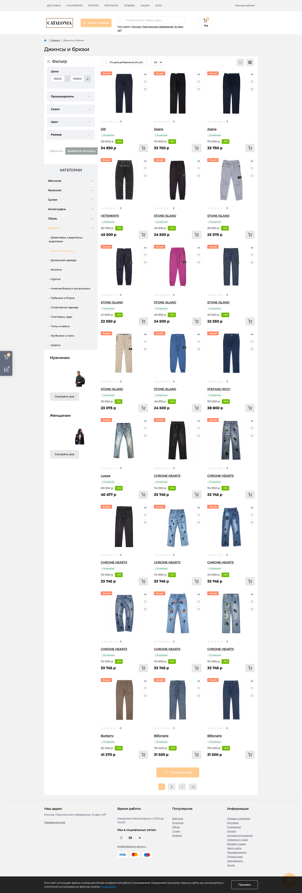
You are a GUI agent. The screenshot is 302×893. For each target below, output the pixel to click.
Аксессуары (57, 209)
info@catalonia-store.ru (131, 846)
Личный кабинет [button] (245, 5)
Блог (158, 5)
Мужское (54, 190)
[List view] (240, 62)
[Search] (121, 20)
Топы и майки (60, 326)
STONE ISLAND (165, 216)
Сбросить (56, 151)
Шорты (55, 345)
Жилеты (56, 269)
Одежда (55, 40)
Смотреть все (64, 396)
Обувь (52, 218)
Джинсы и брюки (62, 250)
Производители (236, 852)
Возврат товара (236, 844)
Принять (244, 884)
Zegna (158, 129)
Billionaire (161, 736)
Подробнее (108, 886)
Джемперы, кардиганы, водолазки (66, 239)
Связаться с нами (237, 839)
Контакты (111, 5)
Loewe (105, 476)
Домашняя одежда (63, 260)
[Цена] (58, 78)
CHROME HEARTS (167, 476)
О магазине (74, 5)
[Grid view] (250, 62)
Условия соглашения (240, 835)
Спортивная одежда (64, 307)
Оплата (93, 5)
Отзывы (129, 5)
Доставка (54, 5)
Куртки (55, 279)
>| (193, 787)
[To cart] (143, 148)
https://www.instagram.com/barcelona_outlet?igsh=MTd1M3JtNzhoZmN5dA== (121, 837)
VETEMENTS (110, 216)
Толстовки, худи (61, 316)
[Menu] (96, 23)
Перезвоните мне (54, 822)
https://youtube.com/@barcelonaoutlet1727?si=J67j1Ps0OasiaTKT (130, 837)
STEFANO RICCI (218, 389)
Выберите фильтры (81, 151)
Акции (145, 5)
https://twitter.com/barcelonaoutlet (140, 837)
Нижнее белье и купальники (70, 288)
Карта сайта (234, 848)
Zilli (103, 129)
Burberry (107, 736)
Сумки (52, 199)
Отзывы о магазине (238, 818)
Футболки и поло (62, 335)
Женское (54, 181)
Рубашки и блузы (63, 297)
